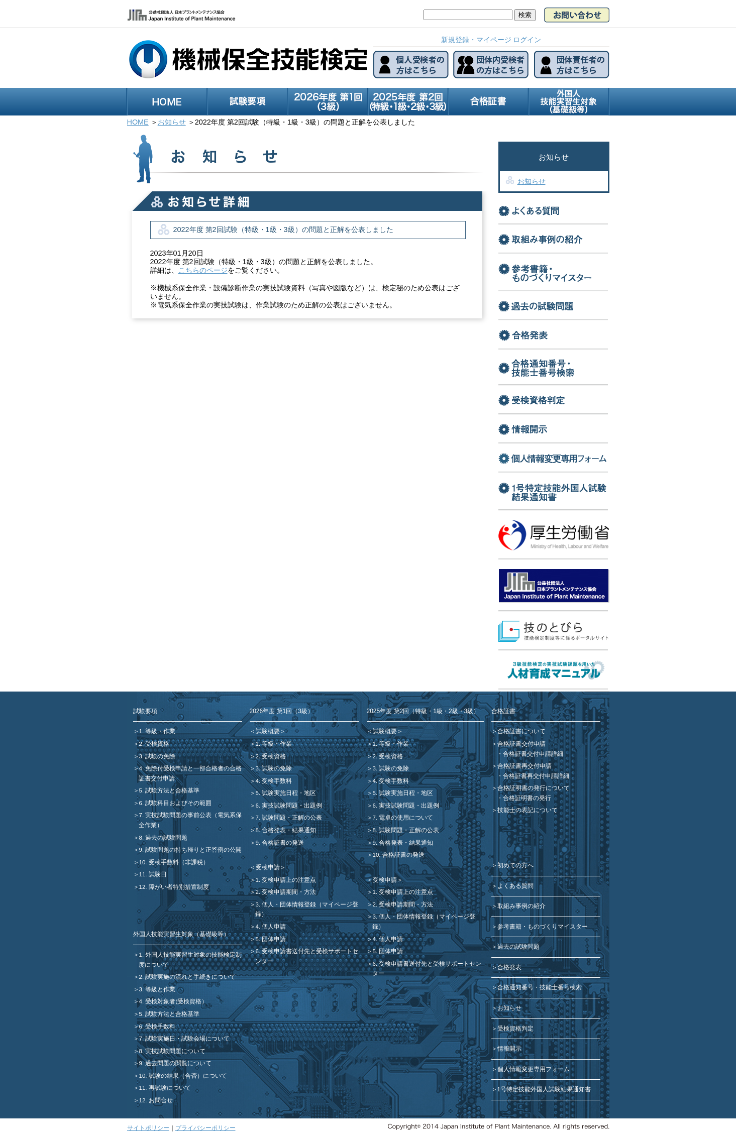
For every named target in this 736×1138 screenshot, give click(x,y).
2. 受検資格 (154, 744)
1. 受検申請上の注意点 (286, 880)
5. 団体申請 (271, 939)
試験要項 (145, 711)
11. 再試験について (165, 1088)
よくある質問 (515, 886)
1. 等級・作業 (157, 731)
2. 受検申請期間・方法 (286, 892)
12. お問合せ (156, 1100)
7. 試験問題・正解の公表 (289, 818)
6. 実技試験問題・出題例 (289, 806)
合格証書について (521, 731)
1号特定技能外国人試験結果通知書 (544, 1089)
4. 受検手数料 (274, 781)
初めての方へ (515, 865)
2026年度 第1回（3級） (281, 711)
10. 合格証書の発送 (399, 855)
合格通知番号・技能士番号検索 (539, 987)
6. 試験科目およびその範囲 (175, 803)
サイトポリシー (148, 1128)
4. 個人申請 (271, 927)
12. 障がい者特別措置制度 (174, 887)
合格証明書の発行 (527, 798)
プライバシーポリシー (205, 1128)
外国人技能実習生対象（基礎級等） (181, 934)
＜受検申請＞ (268, 867)
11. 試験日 (153, 874)
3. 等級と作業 (157, 989)
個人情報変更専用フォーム (533, 1069)
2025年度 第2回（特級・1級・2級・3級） (423, 711)
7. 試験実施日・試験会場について (184, 1039)
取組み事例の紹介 (521, 906)
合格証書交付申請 (521, 744)
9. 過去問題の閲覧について (175, 1063)
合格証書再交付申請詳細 (536, 776)
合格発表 (509, 967)
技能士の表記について (527, 810)
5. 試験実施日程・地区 (286, 793)
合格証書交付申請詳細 (533, 754)
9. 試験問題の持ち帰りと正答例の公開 (190, 850)
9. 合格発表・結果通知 (403, 843)
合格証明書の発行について (533, 788)
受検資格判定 (515, 1029)
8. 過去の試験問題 (163, 838)
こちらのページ (203, 270)
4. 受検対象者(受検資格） (173, 1001)
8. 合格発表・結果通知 (286, 830)
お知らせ (531, 181)
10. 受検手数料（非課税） (174, 862)
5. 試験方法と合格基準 (169, 790)
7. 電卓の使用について (403, 818)
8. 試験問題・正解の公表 (406, 830)
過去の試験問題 (518, 947)
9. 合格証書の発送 (280, 843)
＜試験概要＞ (268, 731)
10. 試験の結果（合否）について (183, 1076)
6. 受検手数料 (157, 1026)
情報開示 (509, 1049)
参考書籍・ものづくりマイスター (542, 927)
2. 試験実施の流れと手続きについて (187, 977)
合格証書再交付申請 (524, 766)
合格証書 (503, 711)
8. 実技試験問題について (172, 1051)
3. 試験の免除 (157, 756)
